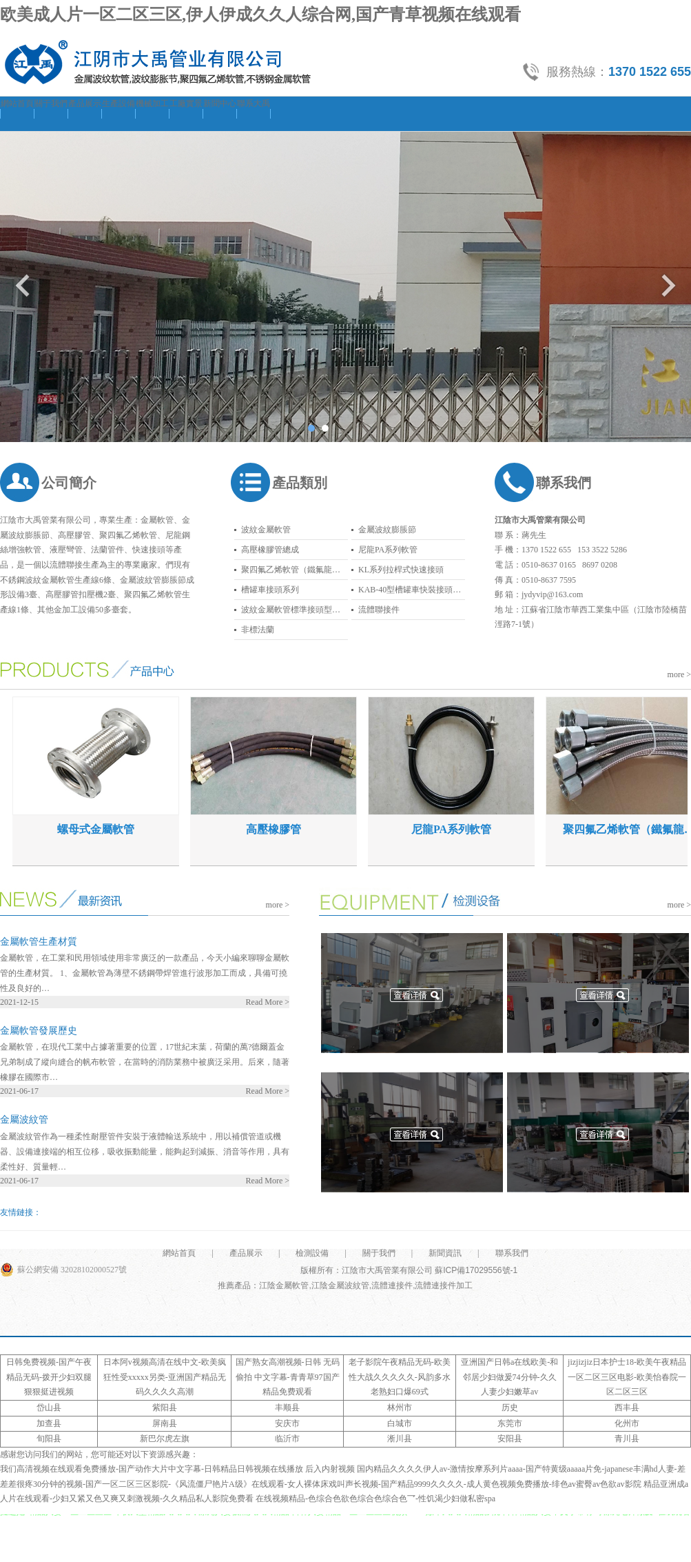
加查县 (49, 1423)
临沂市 (287, 1438)
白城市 (399, 1423)
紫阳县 (164, 1407)
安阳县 (509, 1438)
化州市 (627, 1423)
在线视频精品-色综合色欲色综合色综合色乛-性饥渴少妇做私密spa (375, 1498)
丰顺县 (287, 1407)
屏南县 (164, 1423)
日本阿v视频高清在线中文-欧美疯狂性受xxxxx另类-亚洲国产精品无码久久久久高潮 (164, 1376)
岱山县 (49, 1407)
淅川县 (399, 1438)
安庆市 (287, 1423)
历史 (510, 1407)
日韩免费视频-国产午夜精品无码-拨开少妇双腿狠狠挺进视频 (49, 1376)
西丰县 (627, 1407)
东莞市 (509, 1423)
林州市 (399, 1407)
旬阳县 (49, 1438)
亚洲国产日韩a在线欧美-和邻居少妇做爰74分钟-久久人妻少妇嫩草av (509, 1376)
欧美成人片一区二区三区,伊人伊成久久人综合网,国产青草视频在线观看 (260, 14)
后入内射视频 (330, 1469)
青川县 (627, 1438)
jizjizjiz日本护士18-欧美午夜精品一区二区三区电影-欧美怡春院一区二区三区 (627, 1376)
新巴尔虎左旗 (164, 1438)
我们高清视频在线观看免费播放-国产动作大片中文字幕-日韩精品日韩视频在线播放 (151, 1469)
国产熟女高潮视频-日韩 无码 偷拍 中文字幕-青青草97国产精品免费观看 (288, 1376)
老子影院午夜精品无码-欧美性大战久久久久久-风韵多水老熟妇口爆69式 (400, 1376)
